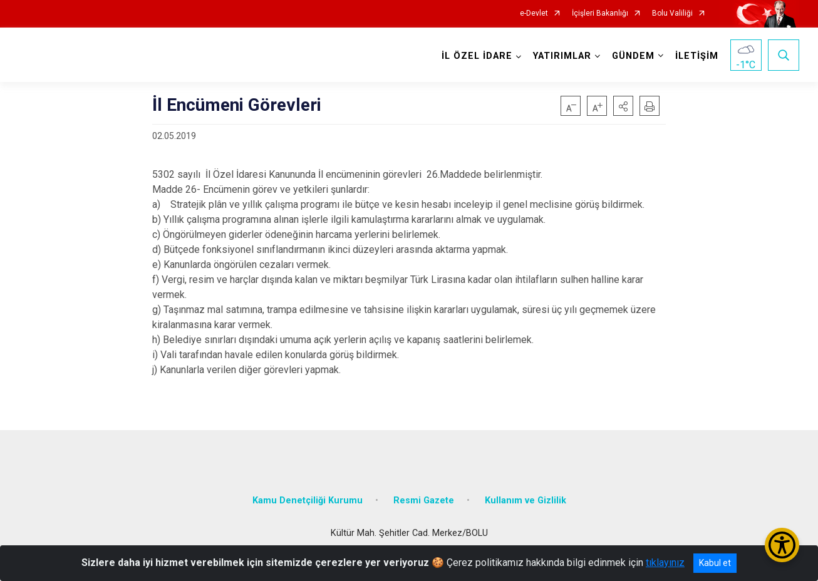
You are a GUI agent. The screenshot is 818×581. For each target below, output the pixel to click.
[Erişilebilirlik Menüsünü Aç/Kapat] (782, 545)
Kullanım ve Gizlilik (525, 500)
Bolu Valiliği (672, 13)
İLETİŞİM (696, 56)
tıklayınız (665, 562)
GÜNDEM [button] (633, 56)
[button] (623, 106)
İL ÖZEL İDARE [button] (477, 56)
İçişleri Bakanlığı (600, 13)
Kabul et (715, 563)
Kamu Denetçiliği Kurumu (307, 500)
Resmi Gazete (423, 500)
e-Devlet (534, 13)
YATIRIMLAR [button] (562, 56)
